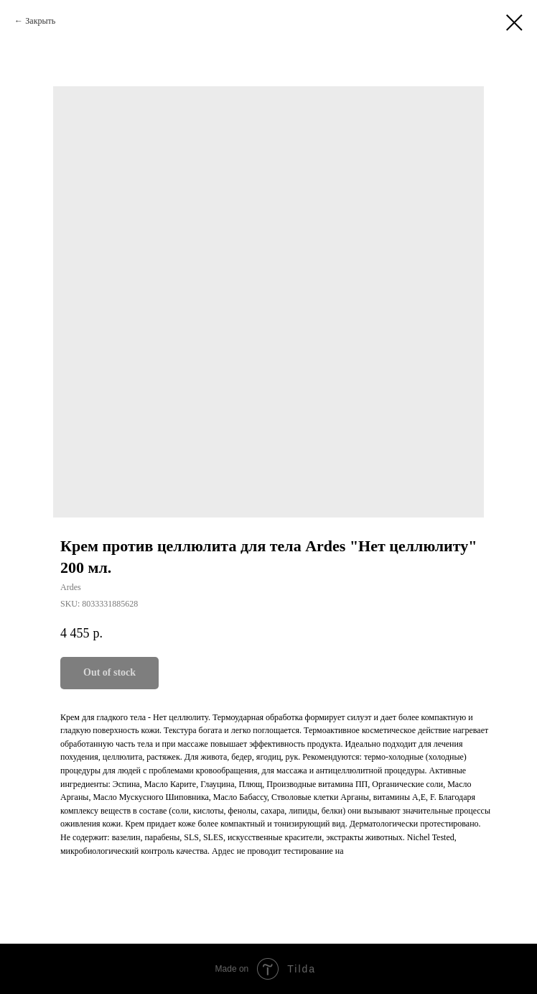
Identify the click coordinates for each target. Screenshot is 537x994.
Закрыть (40, 21)
